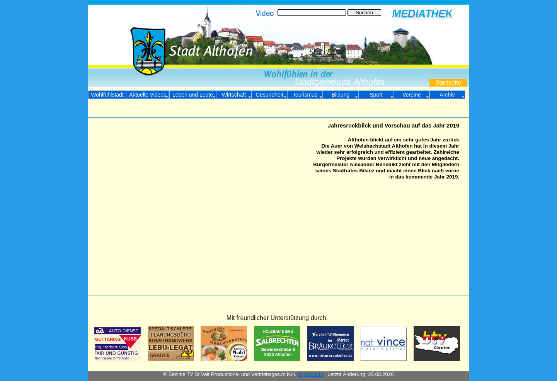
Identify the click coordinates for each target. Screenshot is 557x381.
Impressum (310, 374)
